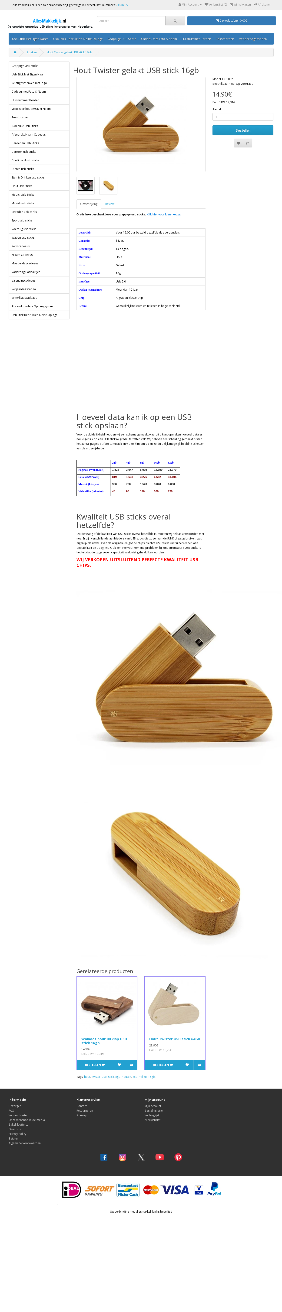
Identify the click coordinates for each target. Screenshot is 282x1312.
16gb (151, 1077)
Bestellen (243, 130)
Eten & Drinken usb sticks (28, 177)
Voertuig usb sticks (24, 229)
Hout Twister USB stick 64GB (174, 1038)
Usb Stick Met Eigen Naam (30, 39)
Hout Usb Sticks (22, 186)
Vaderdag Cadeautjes (26, 272)
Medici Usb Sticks (23, 195)
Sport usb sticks (22, 220)
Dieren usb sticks (23, 169)
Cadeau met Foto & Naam (159, 39)
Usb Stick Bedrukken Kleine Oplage (78, 39)
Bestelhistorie (154, 1111)
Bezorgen (15, 1106)
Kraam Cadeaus (22, 255)
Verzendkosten (18, 1115)
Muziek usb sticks (23, 203)
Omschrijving (88, 204)
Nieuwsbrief (152, 1120)
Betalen (14, 1138)
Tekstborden (225, 39)
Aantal (216, 109)
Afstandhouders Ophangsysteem (33, 306)
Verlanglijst (152, 1115)
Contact (81, 1106)
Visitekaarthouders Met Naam (31, 109)
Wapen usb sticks (23, 238)
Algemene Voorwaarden (25, 1143)
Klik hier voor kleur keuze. (163, 214)
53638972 (122, 5)
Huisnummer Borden (196, 39)
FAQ (11, 1111)
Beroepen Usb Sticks (25, 143)
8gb (117, 1077)
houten (126, 1077)
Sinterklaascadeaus (24, 298)
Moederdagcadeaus (25, 263)
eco (135, 1077)
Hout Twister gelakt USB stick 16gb (69, 52)
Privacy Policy (17, 1134)
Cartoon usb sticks (24, 152)
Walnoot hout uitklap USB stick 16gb (104, 1040)
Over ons (15, 1129)
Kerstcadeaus (21, 246)
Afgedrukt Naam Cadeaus (29, 134)
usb (104, 1077)
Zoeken (32, 52)
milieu (143, 1077)
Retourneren (84, 1111)
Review (109, 204)
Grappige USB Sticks (122, 39)
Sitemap (81, 1115)
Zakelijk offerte (18, 1125)
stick (111, 1077)
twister (96, 1077)
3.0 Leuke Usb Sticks (25, 126)
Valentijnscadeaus (23, 281)
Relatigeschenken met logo (29, 83)
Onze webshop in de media (27, 1120)
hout (87, 1077)
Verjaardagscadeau (253, 39)
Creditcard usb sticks (25, 160)
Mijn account (153, 1106)
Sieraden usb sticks (24, 212)
